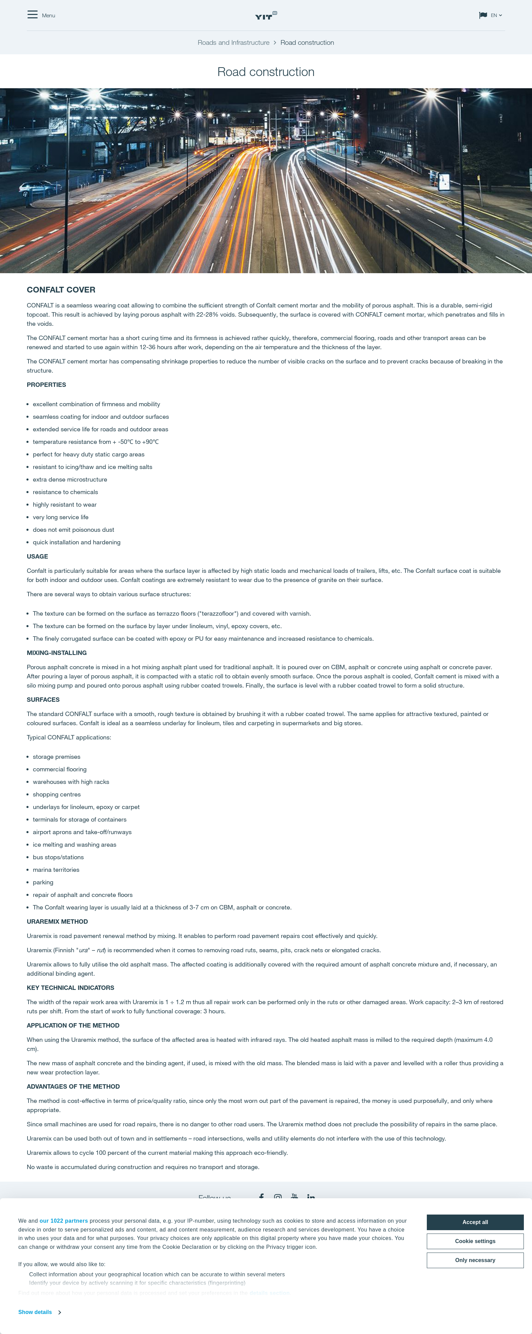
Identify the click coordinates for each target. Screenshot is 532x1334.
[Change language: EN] (492, 15)
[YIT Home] (266, 15)
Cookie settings (475, 1241)
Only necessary (475, 1260)
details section (270, 1293)
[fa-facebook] (261, 1197)
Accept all (475, 1222)
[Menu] (41, 15)
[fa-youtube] (294, 1197)
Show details (35, 1312)
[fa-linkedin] (311, 1197)
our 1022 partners (64, 1221)
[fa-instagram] (277, 1197)
